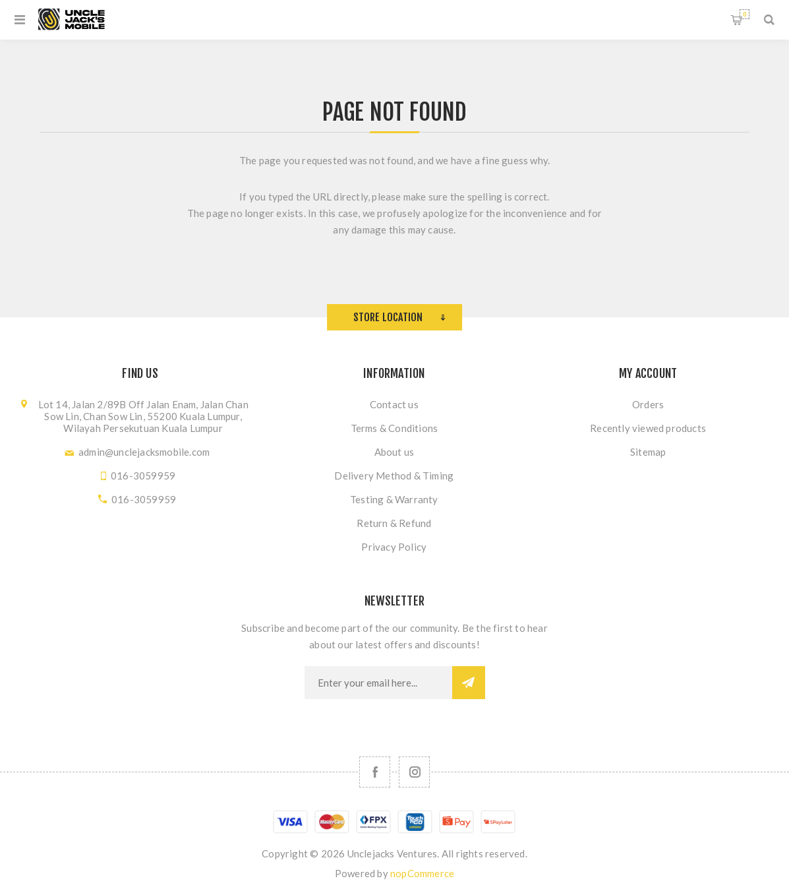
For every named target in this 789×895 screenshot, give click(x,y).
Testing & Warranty (394, 499)
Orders (648, 404)
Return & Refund (394, 523)
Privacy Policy (393, 547)
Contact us (394, 404)
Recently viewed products (648, 428)
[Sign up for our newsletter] (378, 682)
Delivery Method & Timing (393, 475)
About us (394, 452)
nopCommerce (422, 873)
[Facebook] (374, 771)
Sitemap (648, 452)
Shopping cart (744, 14)
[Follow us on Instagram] (414, 771)
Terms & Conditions (394, 428)
